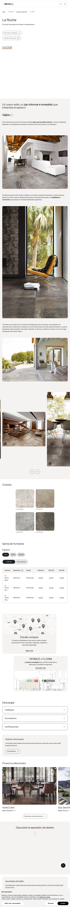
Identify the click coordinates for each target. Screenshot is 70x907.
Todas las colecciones (21, 11)
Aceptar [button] (63, 903)
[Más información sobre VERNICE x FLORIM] (40, 668)
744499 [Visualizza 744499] (61, 597)
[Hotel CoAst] (29, 789)
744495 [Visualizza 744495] (51, 587)
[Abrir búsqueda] (60, 4)
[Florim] (9, 4)
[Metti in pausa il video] (63, 865)
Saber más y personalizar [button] (12, 903)
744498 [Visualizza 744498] (61, 578)
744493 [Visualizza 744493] (51, 578)
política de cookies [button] (44, 897)
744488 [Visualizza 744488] (40, 578)
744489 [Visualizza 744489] (40, 597)
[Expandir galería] (5, 443)
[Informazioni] (22, 570)
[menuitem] (5, 555)
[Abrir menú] (65, 4)
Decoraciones (21, 562)
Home (3, 11)
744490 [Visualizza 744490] (40, 587)
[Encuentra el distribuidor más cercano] (29, 651)
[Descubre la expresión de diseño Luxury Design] (35, 853)
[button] (32, 471)
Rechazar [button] (51, 903)
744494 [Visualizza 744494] (51, 597)
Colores (8, 562)
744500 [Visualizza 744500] (61, 587)
